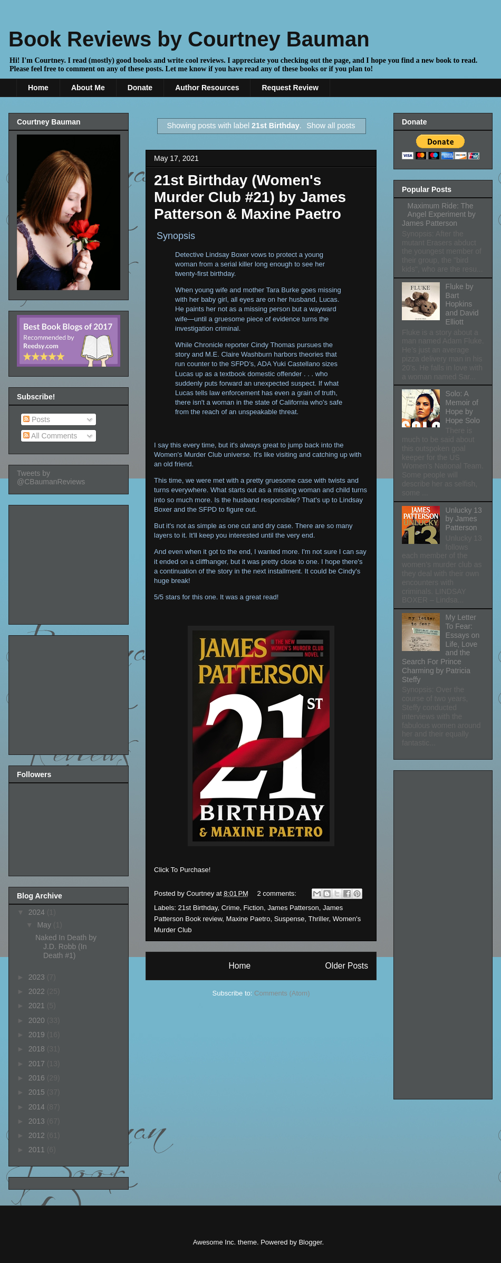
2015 (37, 1092)
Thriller (318, 919)
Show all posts (330, 125)
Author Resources (207, 87)
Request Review (290, 87)
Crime (230, 908)
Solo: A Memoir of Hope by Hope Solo (463, 406)
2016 (37, 1078)
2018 (37, 1049)
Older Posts (346, 965)
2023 (37, 977)
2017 (37, 1063)
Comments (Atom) (282, 993)
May (45, 925)
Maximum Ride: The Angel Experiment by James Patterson (439, 215)
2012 (37, 1135)
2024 (37, 912)
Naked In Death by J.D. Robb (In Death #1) (66, 946)
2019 (37, 1034)
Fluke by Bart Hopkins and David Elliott (462, 304)
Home (38, 87)
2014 (37, 1107)
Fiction (254, 908)
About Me (88, 87)
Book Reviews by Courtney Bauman (189, 39)
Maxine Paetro (248, 919)
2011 (37, 1149)
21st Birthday (198, 908)
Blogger (310, 1242)
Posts (36, 419)
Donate (140, 87)
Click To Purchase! (182, 870)
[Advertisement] (69, 562)
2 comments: (277, 893)
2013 (37, 1121)
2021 (37, 1005)
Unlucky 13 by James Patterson (464, 519)
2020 (37, 1020)
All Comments (50, 436)
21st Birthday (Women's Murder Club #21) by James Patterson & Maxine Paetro (250, 197)
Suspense (289, 919)
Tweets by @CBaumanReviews (51, 477)
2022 (37, 991)
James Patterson (293, 908)
